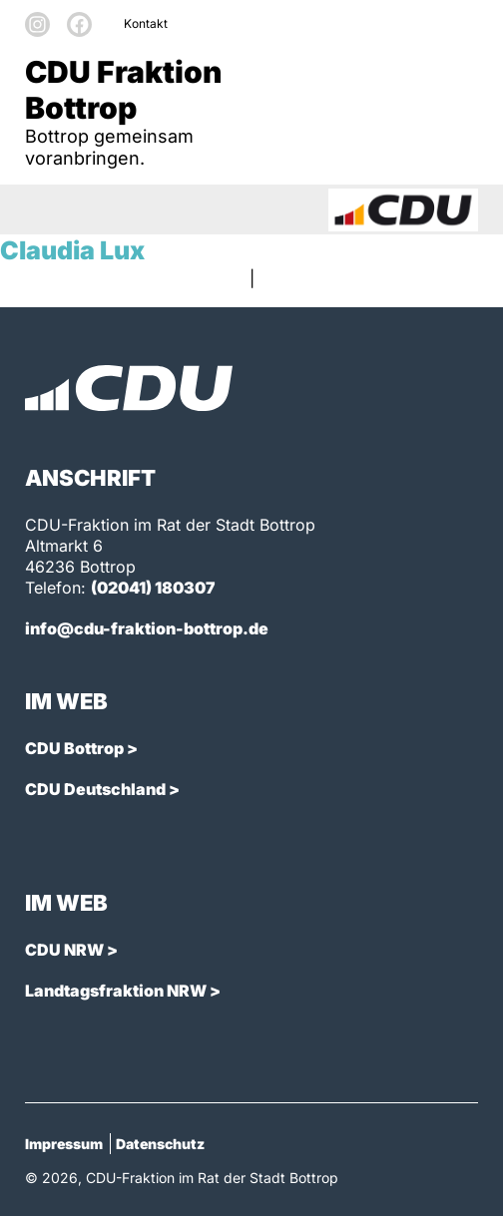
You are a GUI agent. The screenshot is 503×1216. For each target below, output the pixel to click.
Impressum (64, 1143)
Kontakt (146, 23)
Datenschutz (160, 1143)
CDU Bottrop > (81, 748)
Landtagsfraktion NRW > (123, 991)
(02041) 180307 (153, 588)
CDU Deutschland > (102, 789)
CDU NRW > (71, 950)
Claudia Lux (72, 250)
